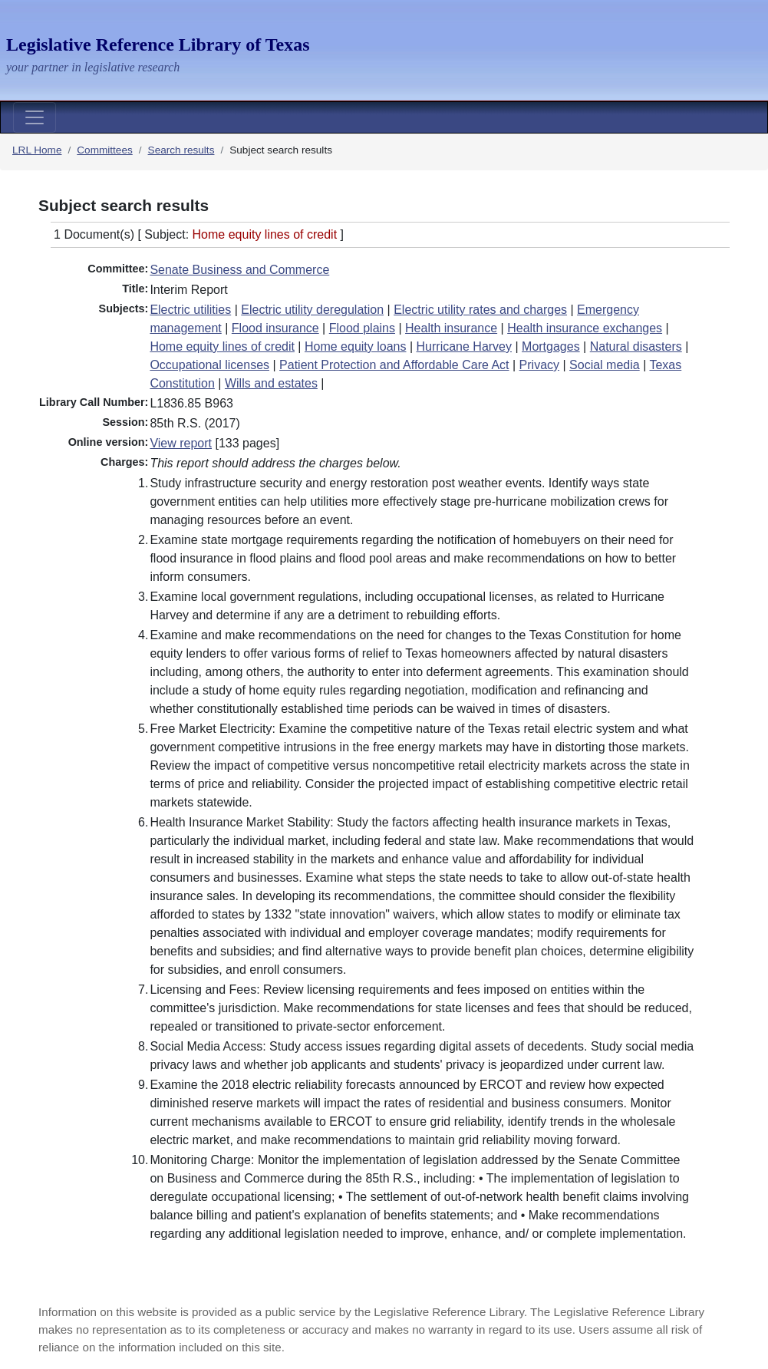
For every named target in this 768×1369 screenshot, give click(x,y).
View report (181, 443)
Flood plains (362, 328)
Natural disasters (636, 346)
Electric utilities (190, 309)
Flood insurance (275, 328)
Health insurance (451, 328)
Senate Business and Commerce (239, 269)
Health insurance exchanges (584, 328)
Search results (181, 150)
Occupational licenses (209, 364)
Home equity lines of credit (222, 346)
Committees (105, 150)
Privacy (539, 364)
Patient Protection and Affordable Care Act (394, 364)
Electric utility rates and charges (480, 309)
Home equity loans (356, 346)
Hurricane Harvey (464, 346)
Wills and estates (271, 383)
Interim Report (188, 289)
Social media (604, 364)
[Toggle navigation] (34, 117)
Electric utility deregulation (312, 309)
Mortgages (551, 346)
